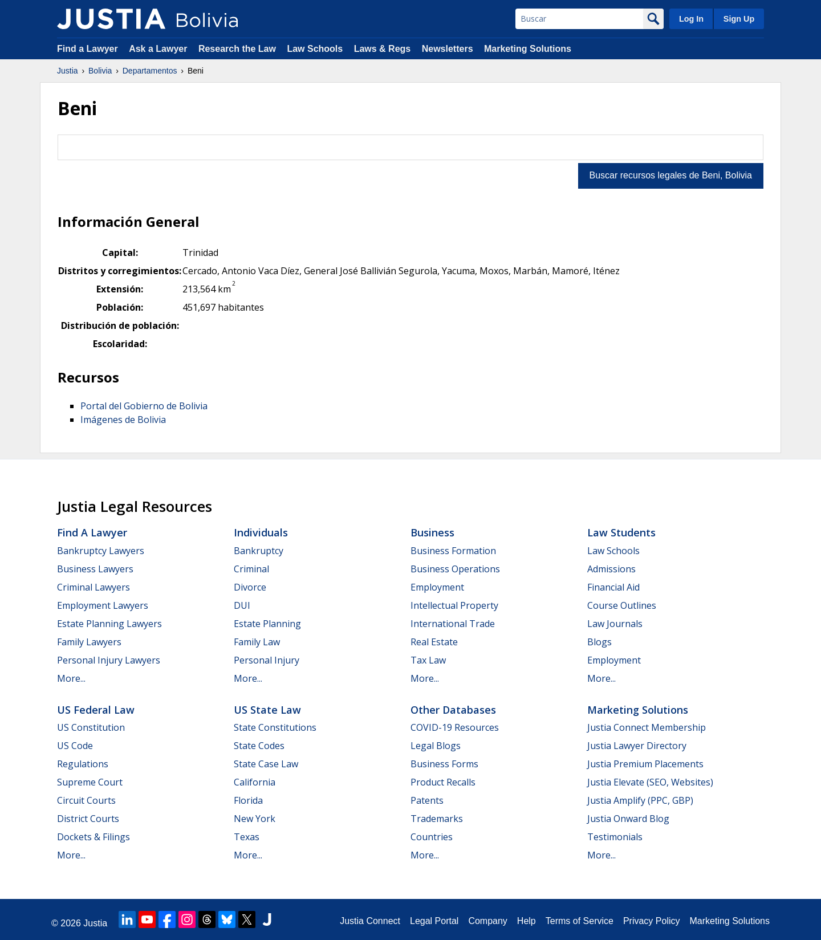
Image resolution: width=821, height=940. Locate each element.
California (254, 782)
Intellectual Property (454, 605)
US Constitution (91, 727)
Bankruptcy (258, 550)
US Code (75, 745)
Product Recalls (442, 782)
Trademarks (436, 818)
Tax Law (428, 660)
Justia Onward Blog (628, 818)
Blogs (599, 642)
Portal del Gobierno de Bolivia (144, 406)
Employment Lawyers (102, 605)
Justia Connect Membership (646, 727)
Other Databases (453, 710)
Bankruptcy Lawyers (100, 550)
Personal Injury (266, 660)
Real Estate (434, 642)
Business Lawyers (95, 569)
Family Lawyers (89, 642)
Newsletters (447, 49)
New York (254, 818)
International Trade (452, 623)
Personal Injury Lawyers (108, 660)
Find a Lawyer (87, 49)
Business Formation (453, 550)
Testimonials (615, 837)
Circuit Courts (86, 800)
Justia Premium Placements (645, 764)
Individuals (261, 532)
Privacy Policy (651, 921)
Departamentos (150, 70)
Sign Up (739, 18)
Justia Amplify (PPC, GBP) (640, 800)
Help (526, 921)
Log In (691, 18)
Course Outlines (621, 605)
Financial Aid (613, 587)
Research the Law (237, 49)
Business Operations (455, 569)
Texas (246, 837)
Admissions (611, 569)
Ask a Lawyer (159, 49)
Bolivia (100, 70)
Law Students (621, 532)
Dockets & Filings (93, 837)
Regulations (82, 764)
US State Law (267, 710)
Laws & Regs (382, 49)
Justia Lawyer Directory (636, 745)
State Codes (259, 745)
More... (71, 678)
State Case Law (266, 764)
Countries (431, 837)
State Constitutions (275, 727)
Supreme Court (90, 782)
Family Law (257, 642)
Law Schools (315, 49)
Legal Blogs (435, 745)
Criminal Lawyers (93, 587)
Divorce (250, 587)
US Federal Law (96, 710)
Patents (427, 800)
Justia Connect (370, 921)
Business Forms (444, 764)
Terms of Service (579, 921)
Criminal (251, 569)
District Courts (88, 818)
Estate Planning (267, 623)
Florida (248, 800)
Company (487, 921)
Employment (437, 587)
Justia (67, 70)
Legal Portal (434, 921)
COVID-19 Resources (454, 727)
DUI (242, 605)
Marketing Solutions (527, 49)
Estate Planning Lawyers (109, 623)
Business (432, 532)
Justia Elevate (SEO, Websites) (650, 782)
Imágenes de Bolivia (123, 419)
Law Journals (615, 623)
